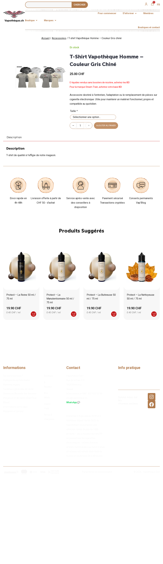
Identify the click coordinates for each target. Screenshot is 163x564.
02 (95, 393)
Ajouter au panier (106, 125)
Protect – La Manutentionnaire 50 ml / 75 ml (60, 298)
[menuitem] (158, 4)
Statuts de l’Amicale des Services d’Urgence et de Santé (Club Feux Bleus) (19, 398)
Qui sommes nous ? (13, 376)
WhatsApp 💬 (73, 402)
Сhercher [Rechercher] (79, 4)
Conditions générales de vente (18, 389)
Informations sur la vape (15, 407)
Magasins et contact (13, 411)
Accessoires (59, 38)
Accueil (45, 38)
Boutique (48, 376)
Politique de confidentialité (16, 380)
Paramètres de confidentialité (97, 472)
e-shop (101, 447)
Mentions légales (11, 384)
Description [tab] (14, 137)
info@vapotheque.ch (76, 398)
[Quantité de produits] (80, 125)
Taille (74, 111)
